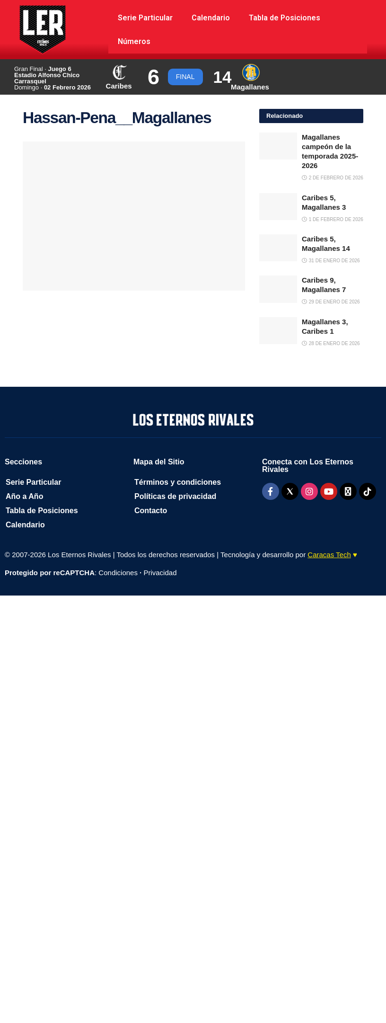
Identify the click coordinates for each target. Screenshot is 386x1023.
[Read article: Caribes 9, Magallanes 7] (278, 289)
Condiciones (118, 573)
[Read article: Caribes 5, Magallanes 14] (278, 247)
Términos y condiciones (177, 482)
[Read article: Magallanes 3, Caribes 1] (278, 330)
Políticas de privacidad (175, 496)
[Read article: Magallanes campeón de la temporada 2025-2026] (278, 146)
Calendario (211, 17)
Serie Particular (145, 17)
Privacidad (159, 573)
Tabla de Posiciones (284, 17)
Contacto (150, 511)
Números (134, 41)
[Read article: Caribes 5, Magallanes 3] (278, 206)
